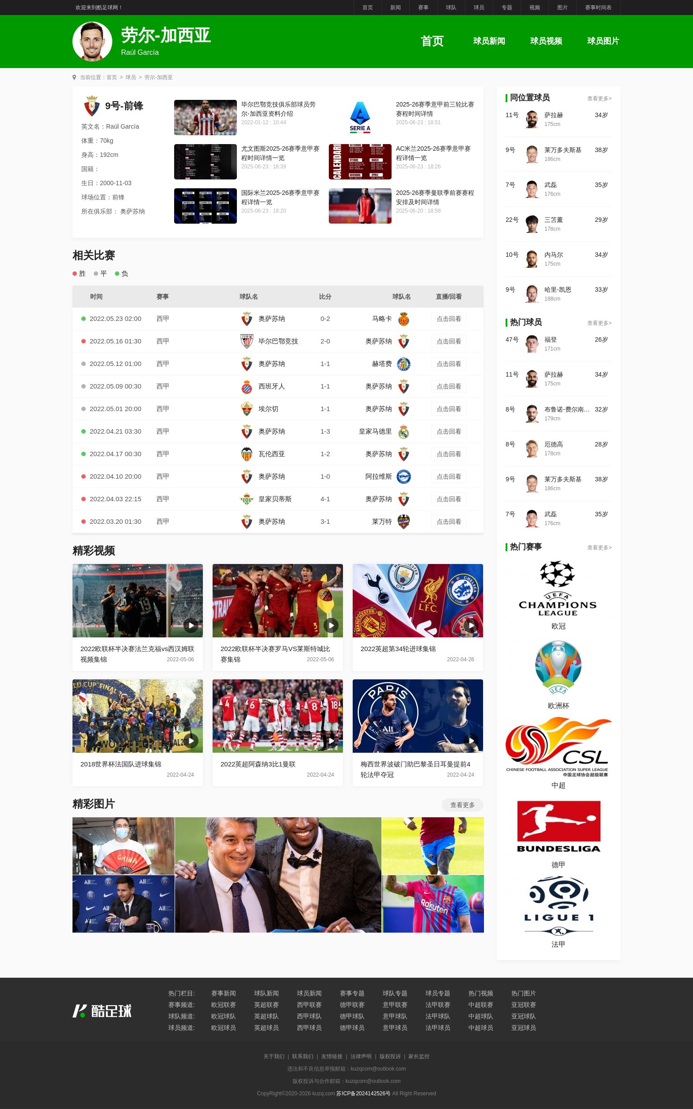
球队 (451, 7)
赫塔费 (391, 363)
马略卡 (391, 318)
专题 (507, 7)
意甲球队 (395, 1016)
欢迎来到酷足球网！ (99, 7)
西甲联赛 (309, 1004)
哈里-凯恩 (557, 289)
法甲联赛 (438, 1004)
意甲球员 (395, 1027)
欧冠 (559, 626)
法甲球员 (438, 1027)
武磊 (550, 184)
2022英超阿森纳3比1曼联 (258, 764)
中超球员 (480, 1027)
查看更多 (462, 804)
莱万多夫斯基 (563, 149)
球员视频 (546, 41)
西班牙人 (262, 386)
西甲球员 (309, 1027)
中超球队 (480, 1016)
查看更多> (599, 98)
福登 (550, 339)
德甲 (559, 865)
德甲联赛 (352, 1004)
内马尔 (553, 254)
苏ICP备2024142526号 (363, 1093)
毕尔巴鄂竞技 (269, 341)
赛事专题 (352, 993)
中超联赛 (480, 1004)
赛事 (423, 7)
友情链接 (332, 1056)
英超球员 (266, 1027)
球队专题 (395, 993)
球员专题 (438, 993)
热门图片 (523, 993)
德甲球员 (352, 1027)
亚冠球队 (523, 1016)
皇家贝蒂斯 (266, 499)
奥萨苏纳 (262, 318)
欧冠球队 (223, 1016)
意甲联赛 (395, 1004)
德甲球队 (352, 1016)
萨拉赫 (553, 114)
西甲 (163, 318)
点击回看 (449, 318)
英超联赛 (266, 1004)
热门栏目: (181, 993)
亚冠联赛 (523, 1004)
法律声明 (361, 1056)
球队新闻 (266, 993)
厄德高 (553, 444)
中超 (559, 785)
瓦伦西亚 (262, 453)
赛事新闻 (223, 993)
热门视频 (480, 993)
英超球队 (266, 1016)
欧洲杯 (558, 705)
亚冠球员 (523, 1027)
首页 (367, 7)
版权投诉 (390, 1056)
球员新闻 (489, 41)
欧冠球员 (223, 1027)
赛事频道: (181, 1004)
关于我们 (274, 1056)
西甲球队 (309, 1016)
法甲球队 (438, 1016)
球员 (479, 7)
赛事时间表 (598, 7)
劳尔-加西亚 (159, 77)
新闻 (395, 7)
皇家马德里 (385, 431)
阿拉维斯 (388, 476)
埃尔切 (259, 408)
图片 (562, 7)
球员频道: (181, 1027)
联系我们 (302, 1056)
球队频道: (181, 1016)
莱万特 (391, 521)
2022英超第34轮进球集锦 (398, 648)
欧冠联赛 (223, 1004)
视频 (534, 7)
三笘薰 (553, 219)
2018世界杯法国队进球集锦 (120, 764)
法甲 (559, 944)
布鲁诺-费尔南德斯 (569, 409)
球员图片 (603, 41)
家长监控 (419, 1056)
